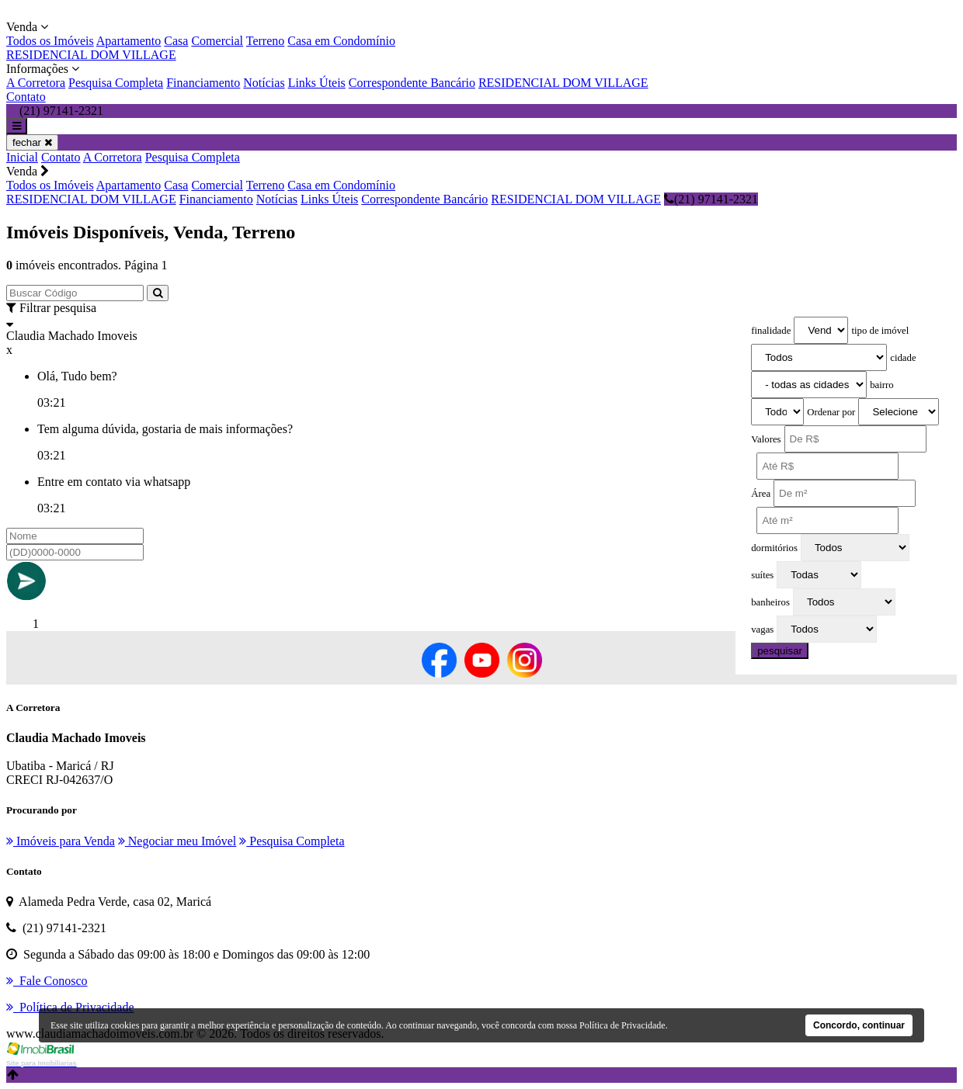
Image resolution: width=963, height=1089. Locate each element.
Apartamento (129, 40)
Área (760, 493)
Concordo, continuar (859, 1025)
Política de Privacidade (622, 1025)
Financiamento (203, 82)
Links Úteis (317, 82)
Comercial (217, 40)
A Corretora (35, 82)
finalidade (771, 330)
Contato (26, 96)
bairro (882, 385)
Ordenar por (831, 412)
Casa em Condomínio (341, 40)
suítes (762, 575)
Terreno (265, 40)
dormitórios (774, 548)
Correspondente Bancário (412, 82)
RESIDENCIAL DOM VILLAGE (91, 54)
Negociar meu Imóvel (177, 841)
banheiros (770, 602)
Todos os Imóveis (50, 40)
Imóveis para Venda (60, 841)
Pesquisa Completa (115, 82)
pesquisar (779, 651)
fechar (32, 142)
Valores (765, 439)
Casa (176, 40)
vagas (762, 629)
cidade (903, 357)
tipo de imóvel (880, 330)
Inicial (22, 157)
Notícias (263, 82)
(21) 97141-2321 (711, 199)
